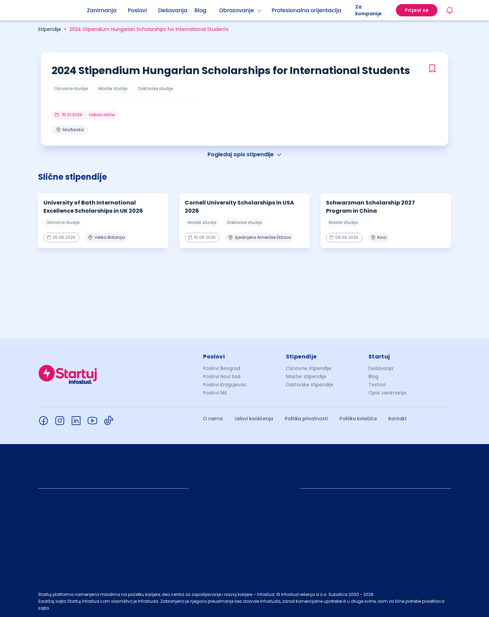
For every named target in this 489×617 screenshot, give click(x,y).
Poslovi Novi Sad (221, 376)
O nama (213, 418)
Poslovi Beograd (221, 368)
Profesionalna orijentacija (306, 10)
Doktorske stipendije (309, 384)
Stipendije (49, 29)
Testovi (377, 384)
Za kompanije (368, 10)
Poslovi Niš (215, 392)
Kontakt (397, 418)
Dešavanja (380, 368)
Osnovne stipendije (308, 368)
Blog (200, 10)
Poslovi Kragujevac (225, 384)
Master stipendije (306, 376)
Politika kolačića (358, 418)
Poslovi (137, 10)
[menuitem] (107, 10)
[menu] (221, 10)
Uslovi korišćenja (254, 418)
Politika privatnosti (306, 418)
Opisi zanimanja (387, 392)
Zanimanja (101, 10)
